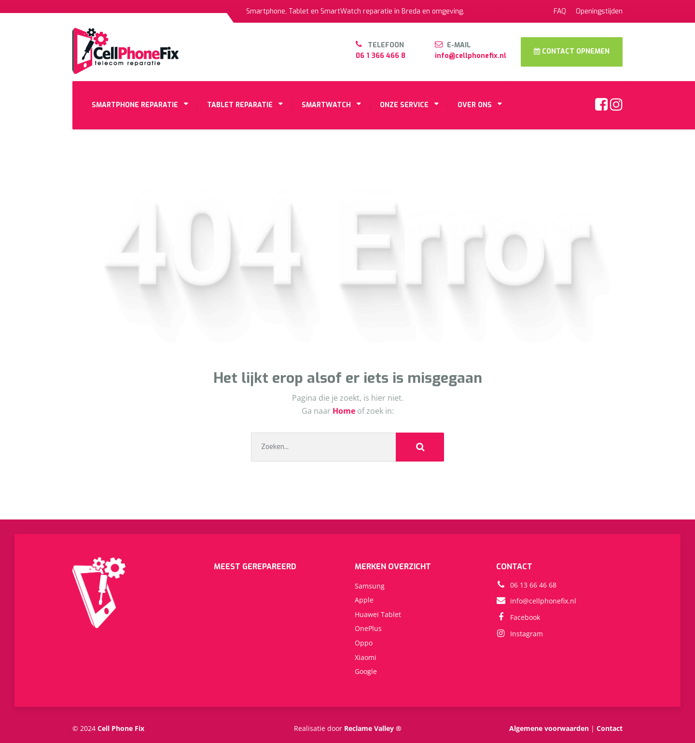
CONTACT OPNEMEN (572, 51)
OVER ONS (475, 105)
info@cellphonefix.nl (470, 55)
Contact (610, 728)
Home (345, 411)
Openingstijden (599, 11)
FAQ (560, 11)
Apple (364, 599)
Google (366, 671)
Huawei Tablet (378, 614)
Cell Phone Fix (120, 728)
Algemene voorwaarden (549, 728)
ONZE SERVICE (404, 105)
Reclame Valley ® (373, 728)
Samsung (370, 585)
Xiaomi (365, 657)
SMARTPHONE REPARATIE (135, 105)
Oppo (364, 642)
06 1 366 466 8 (380, 55)
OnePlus (368, 628)
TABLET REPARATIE (240, 105)
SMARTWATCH (326, 105)
